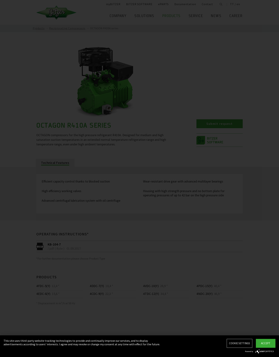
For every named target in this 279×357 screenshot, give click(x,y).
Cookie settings (239, 343)
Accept (265, 343)
